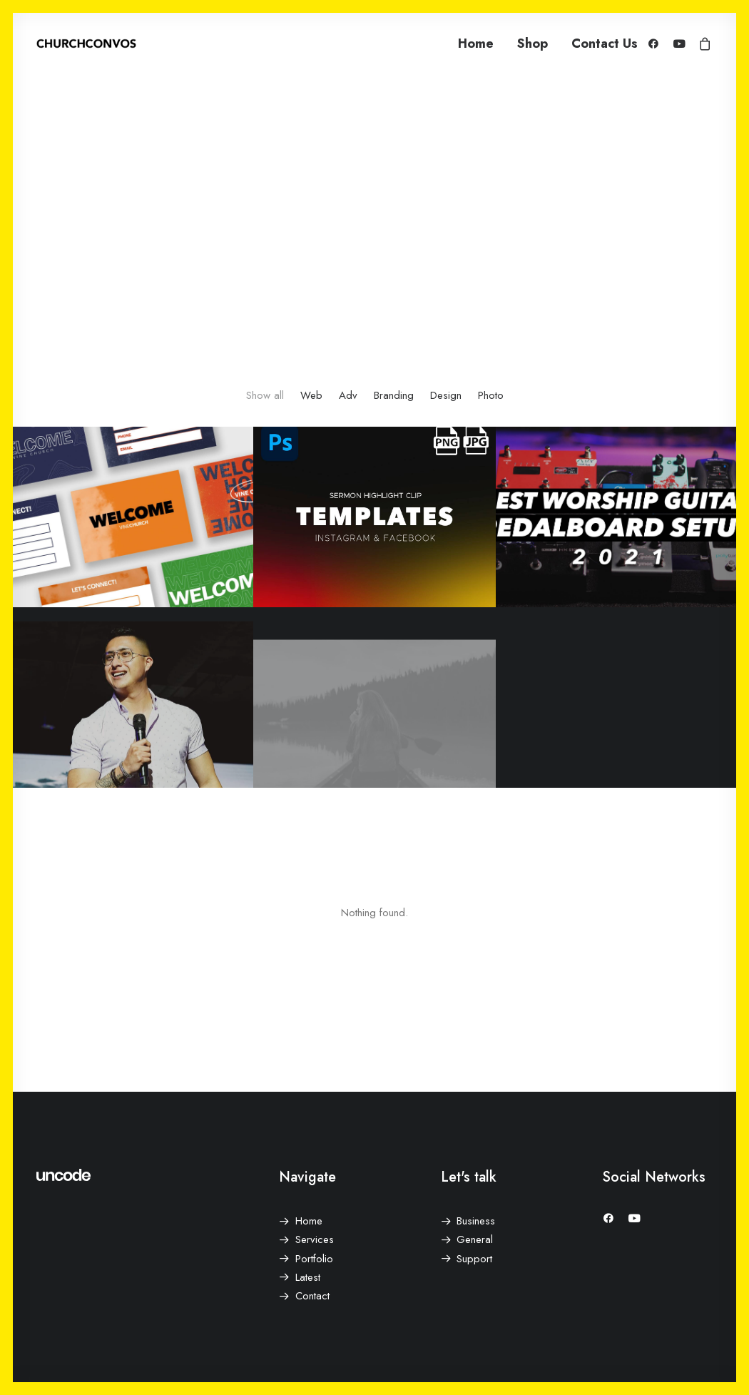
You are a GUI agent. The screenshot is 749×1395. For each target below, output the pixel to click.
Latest (307, 1277)
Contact (312, 1296)
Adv (348, 395)
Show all (265, 395)
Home (476, 43)
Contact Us (604, 43)
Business (476, 1221)
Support (474, 1259)
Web (311, 395)
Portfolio (314, 1259)
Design (446, 395)
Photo (491, 395)
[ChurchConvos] (86, 44)
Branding (394, 395)
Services (314, 1239)
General (475, 1239)
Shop (532, 43)
